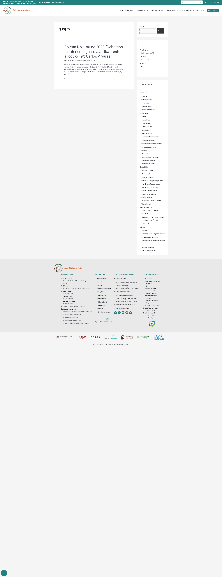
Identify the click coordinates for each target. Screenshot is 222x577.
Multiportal (146, 123)
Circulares (143, 56)
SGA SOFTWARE (148, 127)
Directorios (145, 103)
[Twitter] (205, 2)
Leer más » (68, 79)
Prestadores (145, 120)
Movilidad (144, 154)
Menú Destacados (146, 208)
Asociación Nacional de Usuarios (152, 137)
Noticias (142, 63)
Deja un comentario (70, 60)
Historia (144, 96)
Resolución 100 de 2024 (149, 188)
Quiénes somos (146, 100)
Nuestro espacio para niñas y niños (153, 241)
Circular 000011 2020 (148, 194)
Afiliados (144, 117)
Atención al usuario (146, 134)
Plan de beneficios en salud (150, 184)
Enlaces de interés (146, 60)
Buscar (142, 26)
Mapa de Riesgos (147, 177)
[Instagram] (215, 2)
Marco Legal (145, 174)
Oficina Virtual (144, 113)
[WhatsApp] (218, 2)
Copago (144, 151)
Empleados (145, 130)
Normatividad (144, 167)
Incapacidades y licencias (150, 157)
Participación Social (148, 140)
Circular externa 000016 (149, 191)
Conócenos (143, 93)
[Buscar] (201, 2)
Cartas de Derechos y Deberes (151, 144)
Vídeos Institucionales (148, 251)
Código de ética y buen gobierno (152, 181)
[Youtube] (211, 2)
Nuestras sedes (146, 106)
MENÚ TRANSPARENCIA (149, 237)
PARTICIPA (145, 224)
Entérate (142, 227)
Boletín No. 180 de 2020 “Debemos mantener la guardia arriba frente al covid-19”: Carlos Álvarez (93, 51)
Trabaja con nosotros (148, 110)
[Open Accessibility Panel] (4, 573)
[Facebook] (208, 2)
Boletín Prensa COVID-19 (86, 60)
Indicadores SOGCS (148, 171)
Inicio (141, 89)
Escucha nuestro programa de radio (153, 234)
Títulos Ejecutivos (147, 204)
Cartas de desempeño (148, 147)
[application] (133, 10)
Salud (141, 67)
